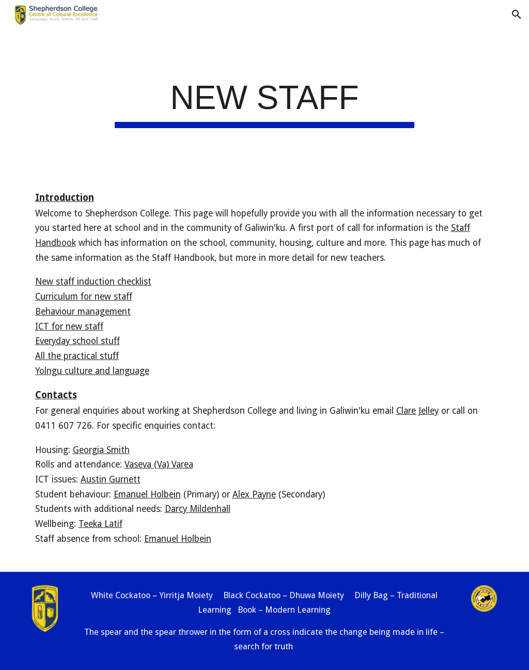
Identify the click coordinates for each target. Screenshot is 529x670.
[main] (264, 101)
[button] (516, 14)
